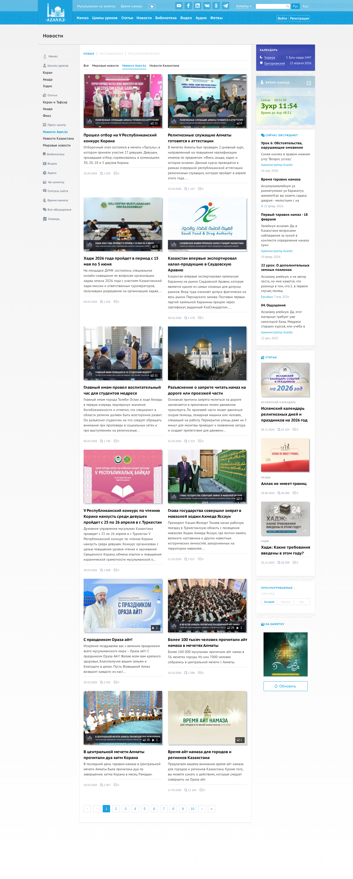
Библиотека (166, 18)
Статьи (127, 18)
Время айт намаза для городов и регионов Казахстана (199, 755)
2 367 (105, 784)
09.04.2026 (90, 301)
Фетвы (216, 18)
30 (146, 740)
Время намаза (131, 6)
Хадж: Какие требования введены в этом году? (285, 550)
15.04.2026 (90, 173)
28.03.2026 (90, 570)
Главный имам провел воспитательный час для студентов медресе (122, 390)
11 (154, 123)
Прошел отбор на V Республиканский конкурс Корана (120, 138)
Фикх (47, 116)
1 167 (189, 188)
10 (192, 809)
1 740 (105, 441)
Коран (47, 73)
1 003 (105, 173)
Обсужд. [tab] (269, 593)
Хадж (265, 541)
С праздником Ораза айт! (108, 640)
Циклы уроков (105, 18)
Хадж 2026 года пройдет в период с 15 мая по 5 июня (121, 261)
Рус (295, 6)
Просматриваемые (144, 53)
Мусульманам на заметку (96, 6)
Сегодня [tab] (269, 602)
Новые (89, 53)
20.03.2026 (90, 682)
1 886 (105, 570)
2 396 (189, 672)
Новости (144, 18)
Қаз (305, 6)
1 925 (105, 301)
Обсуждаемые (111, 53)
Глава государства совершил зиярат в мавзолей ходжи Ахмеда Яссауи (204, 513)
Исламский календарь (278, 402)
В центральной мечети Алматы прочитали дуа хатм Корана (114, 755)
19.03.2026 (90, 784)
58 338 (283, 562)
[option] (285, 654)
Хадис (47, 86)
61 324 (283, 429)
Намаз (82, 18)
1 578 (189, 317)
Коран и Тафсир (55, 102)
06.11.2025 (268, 429)
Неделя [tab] (285, 602)
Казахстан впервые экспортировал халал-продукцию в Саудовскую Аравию (202, 264)
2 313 (189, 441)
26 (230, 627)
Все (86, 65)
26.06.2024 (268, 493)
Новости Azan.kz (55, 132)
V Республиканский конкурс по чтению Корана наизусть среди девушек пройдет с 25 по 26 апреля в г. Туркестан (123, 516)
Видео (186, 18)
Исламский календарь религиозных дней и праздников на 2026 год (284, 414)
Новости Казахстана (58, 138)
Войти (282, 18)
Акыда (47, 79)
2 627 (189, 559)
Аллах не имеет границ (283, 484)
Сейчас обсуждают (279, 135)
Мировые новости (57, 145)
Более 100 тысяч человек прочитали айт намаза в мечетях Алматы (207, 643)
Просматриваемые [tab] (277, 588)
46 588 (283, 493)
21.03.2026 (174, 559)
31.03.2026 (174, 441)
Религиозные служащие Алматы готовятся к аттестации (199, 138)
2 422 (105, 682)
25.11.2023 (268, 562)
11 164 (190, 790)
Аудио (201, 18)
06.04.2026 (174, 317)
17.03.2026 (174, 790)
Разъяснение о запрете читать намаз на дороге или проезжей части (207, 390)
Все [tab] (302, 602)
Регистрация (299, 18)
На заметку (272, 624)
